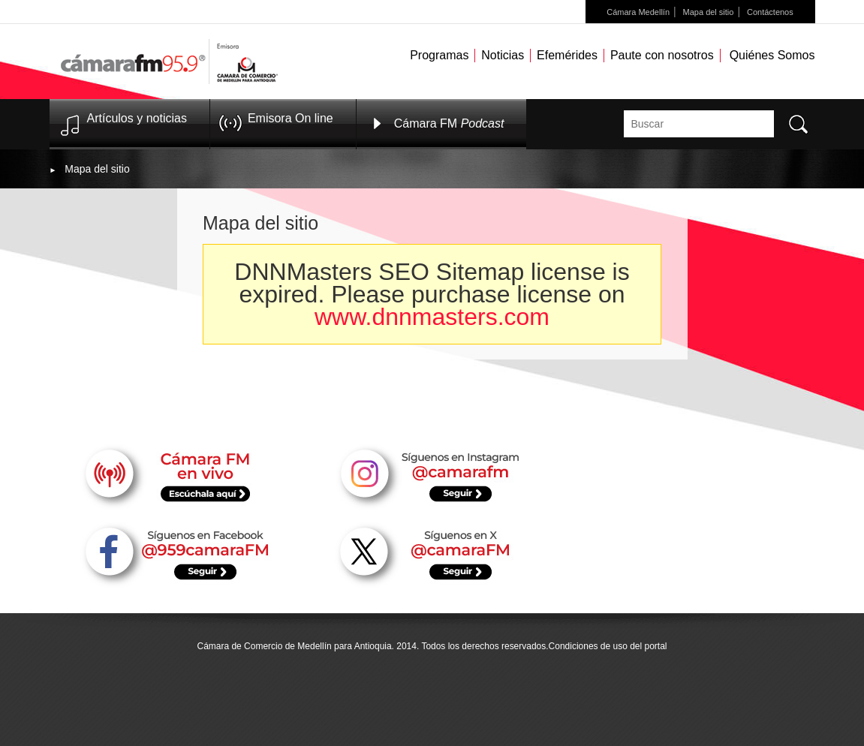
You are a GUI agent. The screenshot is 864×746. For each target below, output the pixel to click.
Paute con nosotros (662, 55)
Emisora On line (290, 118)
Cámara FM (449, 123)
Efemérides (567, 55)
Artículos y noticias (137, 118)
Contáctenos (770, 12)
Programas (439, 55)
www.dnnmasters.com (432, 316)
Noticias (502, 55)
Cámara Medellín (638, 12)
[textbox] (699, 123)
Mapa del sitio (708, 12)
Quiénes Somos (772, 55)
